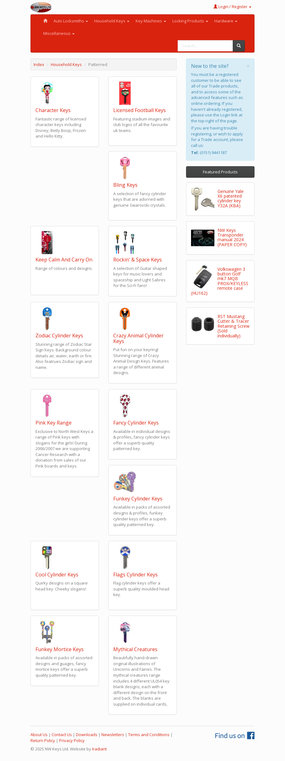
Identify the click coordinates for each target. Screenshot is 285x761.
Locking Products (190, 21)
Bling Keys (125, 184)
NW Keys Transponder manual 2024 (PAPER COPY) (232, 237)
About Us (39, 734)
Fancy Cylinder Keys (136, 422)
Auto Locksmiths (71, 21)
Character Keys (53, 110)
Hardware (225, 21)
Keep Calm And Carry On (63, 259)
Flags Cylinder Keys (135, 574)
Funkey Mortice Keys (59, 649)
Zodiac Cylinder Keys (59, 335)
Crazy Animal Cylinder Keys (138, 338)
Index (39, 64)
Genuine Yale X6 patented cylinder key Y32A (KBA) (230, 198)
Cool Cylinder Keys (56, 574)
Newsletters (112, 734)
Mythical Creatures (135, 649)
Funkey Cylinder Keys (137, 498)
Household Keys (111, 21)
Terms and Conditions (149, 734)
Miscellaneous (59, 33)
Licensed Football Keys (139, 110)
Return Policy (42, 740)
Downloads (86, 734)
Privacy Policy (72, 740)
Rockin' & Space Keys (137, 259)
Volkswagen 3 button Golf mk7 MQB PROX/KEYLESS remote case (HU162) (219, 281)
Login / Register (232, 6)
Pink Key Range (53, 422)
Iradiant (99, 749)
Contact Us (62, 734)
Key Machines (151, 21)
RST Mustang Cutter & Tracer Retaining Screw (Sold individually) (233, 326)
